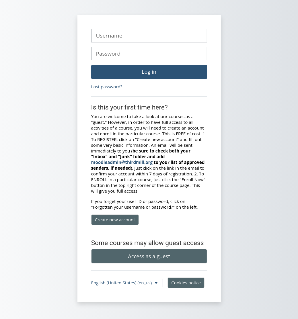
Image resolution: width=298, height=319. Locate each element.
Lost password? (106, 86)
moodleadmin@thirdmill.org (122, 162)
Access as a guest (149, 256)
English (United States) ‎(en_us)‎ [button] (122, 282)
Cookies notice (186, 282)
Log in (149, 71)
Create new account (115, 219)
